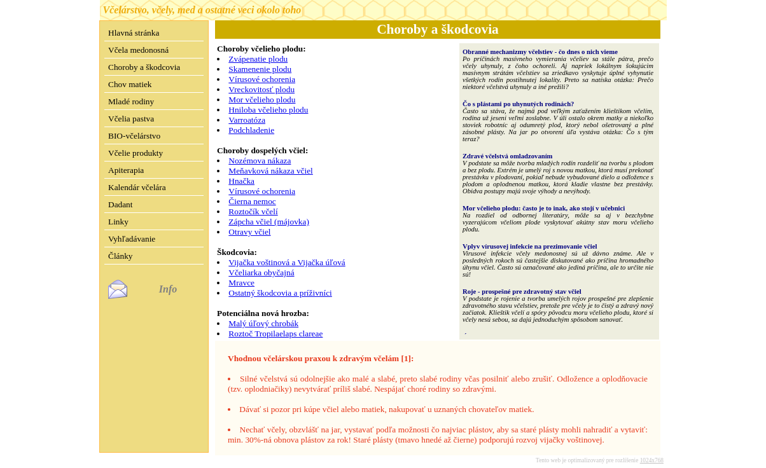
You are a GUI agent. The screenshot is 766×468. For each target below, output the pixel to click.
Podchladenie (251, 130)
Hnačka (241, 181)
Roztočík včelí (252, 211)
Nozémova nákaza (259, 160)
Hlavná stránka (133, 33)
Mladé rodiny (131, 101)
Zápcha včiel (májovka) (268, 221)
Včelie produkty (135, 153)
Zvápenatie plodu (258, 59)
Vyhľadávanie (131, 239)
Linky (118, 221)
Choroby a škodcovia (144, 67)
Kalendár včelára (137, 187)
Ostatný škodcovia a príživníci (280, 293)
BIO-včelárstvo (134, 136)
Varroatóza (246, 120)
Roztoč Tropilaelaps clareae (275, 333)
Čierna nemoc (251, 201)
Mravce (241, 282)
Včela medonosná (138, 50)
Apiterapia (126, 170)
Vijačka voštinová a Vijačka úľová (286, 262)
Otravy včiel (249, 232)
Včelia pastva (131, 118)
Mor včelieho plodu (261, 99)
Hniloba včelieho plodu (268, 109)
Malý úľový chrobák (263, 323)
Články (120, 256)
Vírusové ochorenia (261, 79)
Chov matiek (129, 84)
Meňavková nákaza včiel (270, 171)
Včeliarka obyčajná (261, 272)
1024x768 (652, 450)
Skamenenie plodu (259, 69)
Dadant (120, 204)
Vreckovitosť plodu (261, 89)
